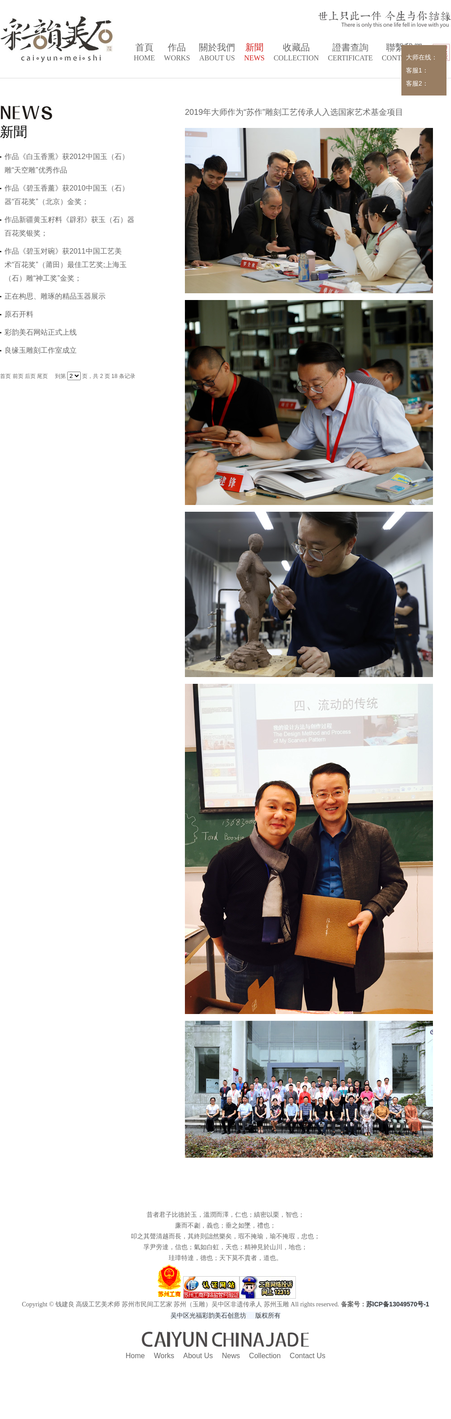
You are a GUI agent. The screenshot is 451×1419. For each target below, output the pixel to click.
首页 (5, 376)
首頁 (144, 53)
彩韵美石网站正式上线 (41, 332)
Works (164, 1356)
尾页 (42, 376)
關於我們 (217, 53)
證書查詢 (350, 53)
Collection (265, 1356)
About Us (198, 1356)
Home (135, 1356)
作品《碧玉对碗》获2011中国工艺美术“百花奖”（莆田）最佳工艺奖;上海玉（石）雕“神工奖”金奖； (66, 264)
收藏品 (296, 53)
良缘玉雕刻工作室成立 (41, 350)
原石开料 (19, 314)
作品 (177, 53)
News (231, 1356)
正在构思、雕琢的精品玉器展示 (55, 296)
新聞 (254, 53)
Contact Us (307, 1356)
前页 (18, 376)
